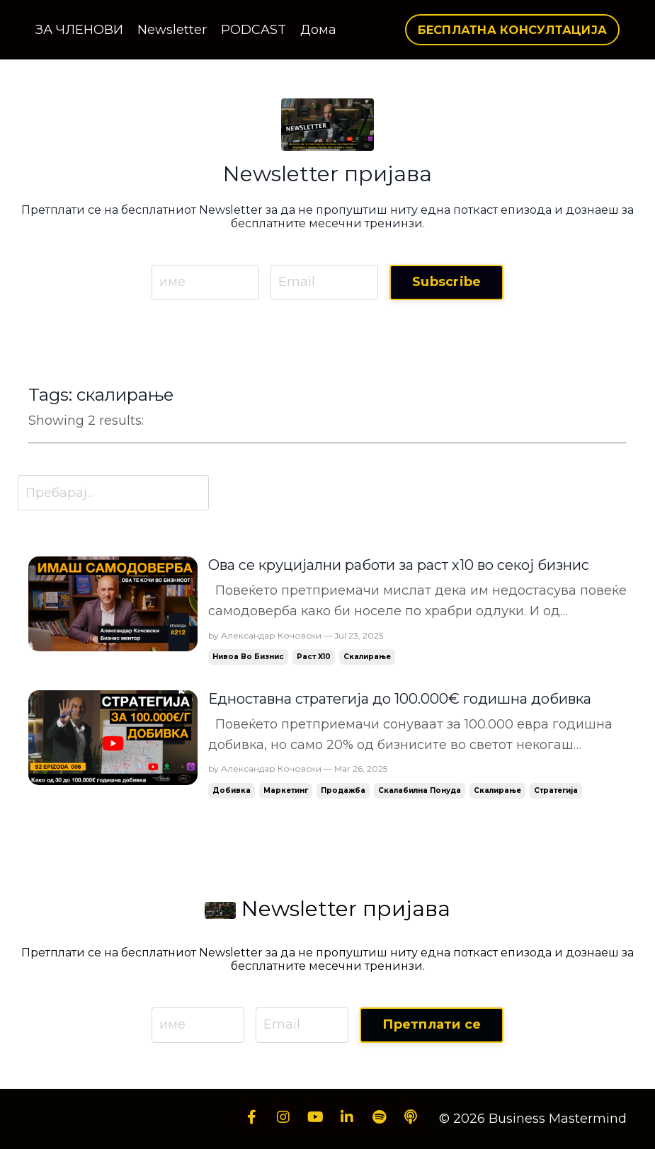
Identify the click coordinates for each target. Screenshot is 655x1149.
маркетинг (285, 790)
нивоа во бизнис (248, 656)
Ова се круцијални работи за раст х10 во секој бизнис (398, 564)
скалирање (367, 656)
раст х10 (314, 656)
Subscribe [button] (446, 282)
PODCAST (253, 30)
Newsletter (172, 30)
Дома (318, 30)
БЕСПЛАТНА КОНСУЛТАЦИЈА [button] (513, 30)
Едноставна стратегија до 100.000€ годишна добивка (399, 698)
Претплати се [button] (431, 1024)
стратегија (556, 790)
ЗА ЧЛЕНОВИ (79, 30)
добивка (231, 790)
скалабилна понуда (419, 790)
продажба (343, 790)
